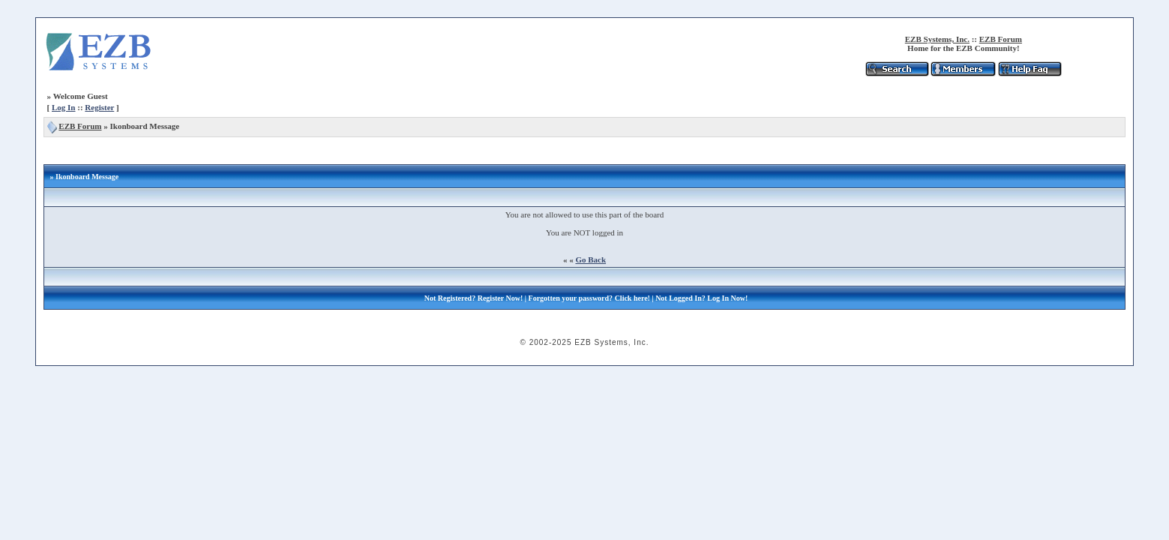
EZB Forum (1000, 39)
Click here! (632, 298)
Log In (64, 107)
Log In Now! (727, 298)
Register (99, 107)
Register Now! (500, 298)
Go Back (590, 259)
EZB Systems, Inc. (937, 39)
